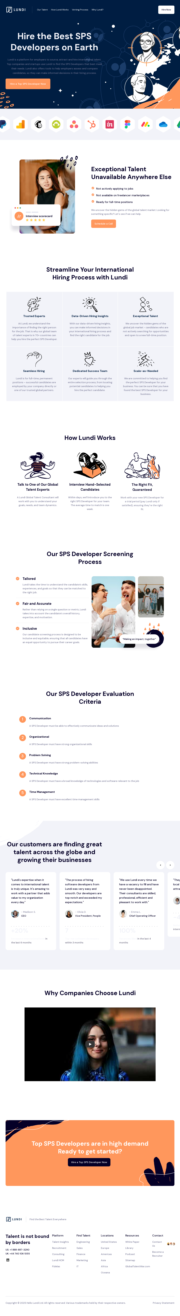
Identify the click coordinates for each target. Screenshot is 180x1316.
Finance (81, 1254)
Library (129, 1248)
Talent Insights (60, 1241)
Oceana (105, 1272)
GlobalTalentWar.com (137, 1266)
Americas (106, 1254)
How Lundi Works (60, 9)
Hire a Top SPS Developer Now (28, 84)
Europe (105, 1248)
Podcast (130, 1254)
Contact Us (157, 1243)
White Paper (132, 1241)
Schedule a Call (104, 223)
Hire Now (166, 9)
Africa (104, 1266)
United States (109, 1241)
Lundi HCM (58, 1260)
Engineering (83, 1241)
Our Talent (42, 9)
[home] (19, 9)
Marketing (82, 1260)
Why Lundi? (97, 9)
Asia (103, 1260)
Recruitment (59, 1248)
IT (78, 1266)
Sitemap (130, 1260)
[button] (160, 865)
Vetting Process (80, 9)
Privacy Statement (163, 1302)
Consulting (58, 1254)
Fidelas (56, 1266)
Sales (80, 1248)
